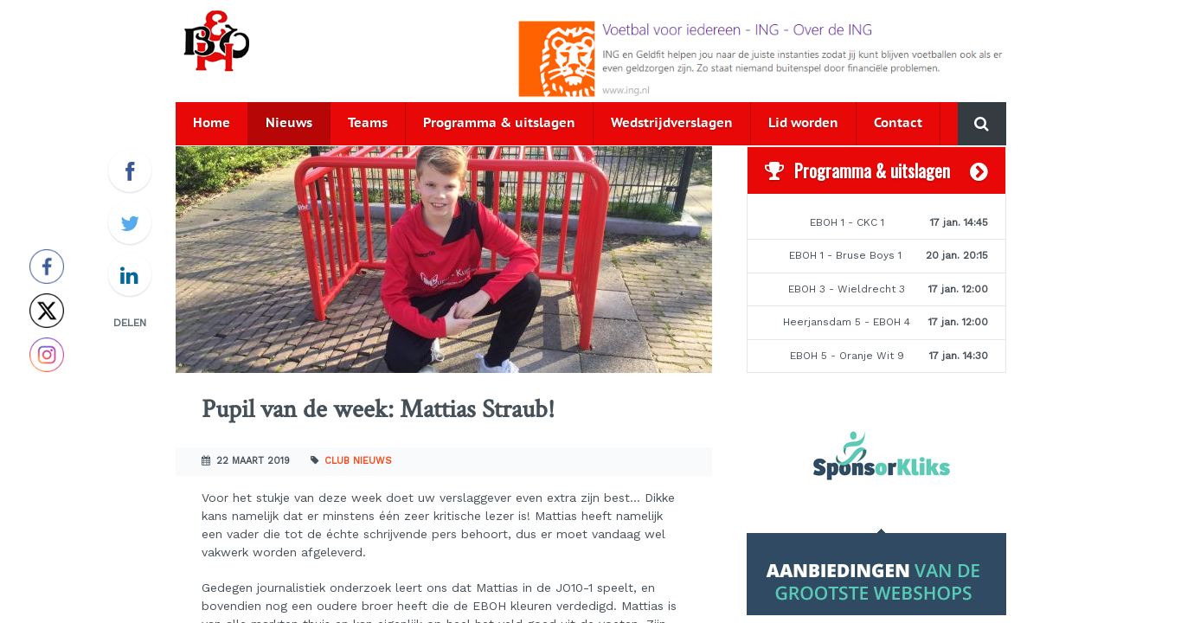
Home (211, 123)
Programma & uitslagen (499, 123)
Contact (898, 123)
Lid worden (803, 123)
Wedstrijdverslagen (672, 123)
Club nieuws (358, 460)
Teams (368, 123)
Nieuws (289, 123)
